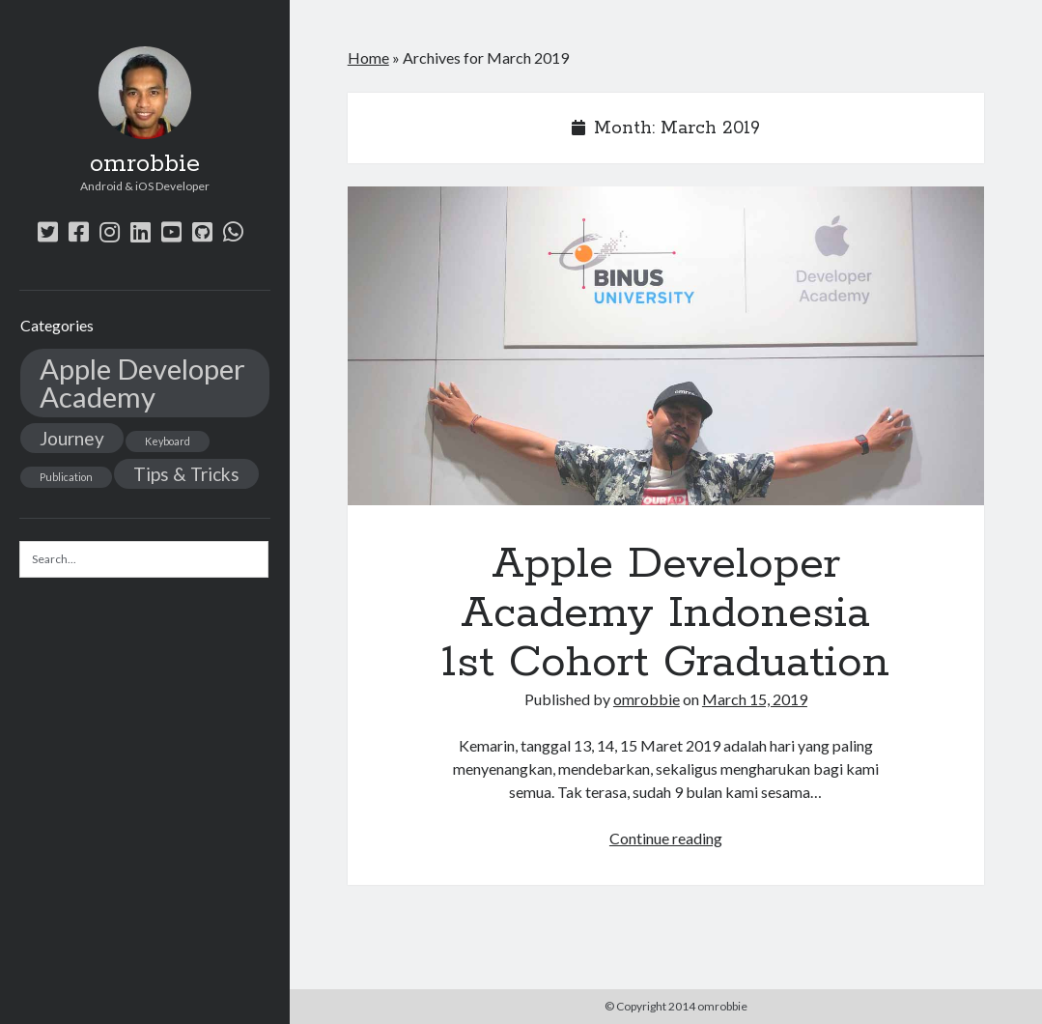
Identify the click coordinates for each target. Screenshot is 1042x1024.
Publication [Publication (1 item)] (66, 476)
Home (368, 57)
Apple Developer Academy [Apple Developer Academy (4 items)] (142, 382)
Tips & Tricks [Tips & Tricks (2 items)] (186, 474)
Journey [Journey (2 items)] (72, 438)
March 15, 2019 (754, 699)
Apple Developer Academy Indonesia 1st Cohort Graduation (666, 345)
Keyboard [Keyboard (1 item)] (167, 441)
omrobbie (145, 164)
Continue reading (665, 838)
